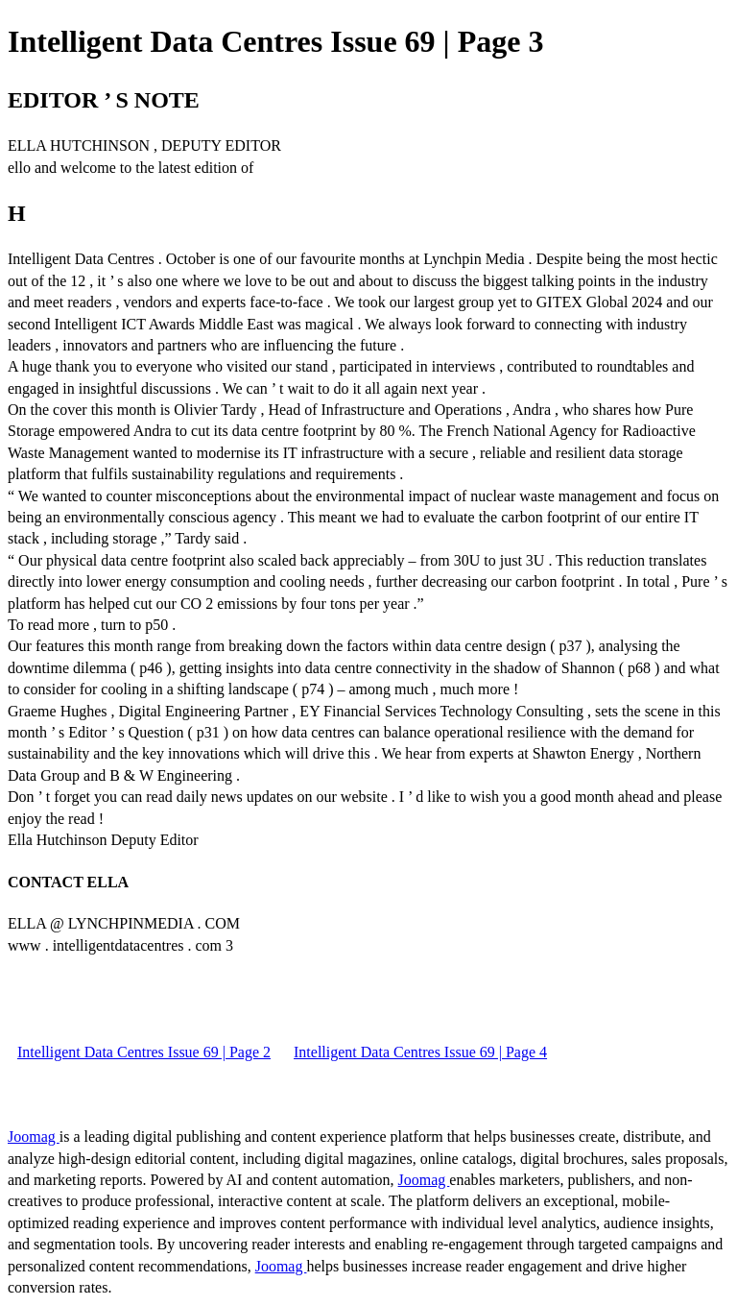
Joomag (33, 1136)
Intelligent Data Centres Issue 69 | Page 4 (420, 1052)
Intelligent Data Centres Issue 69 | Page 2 (144, 1052)
